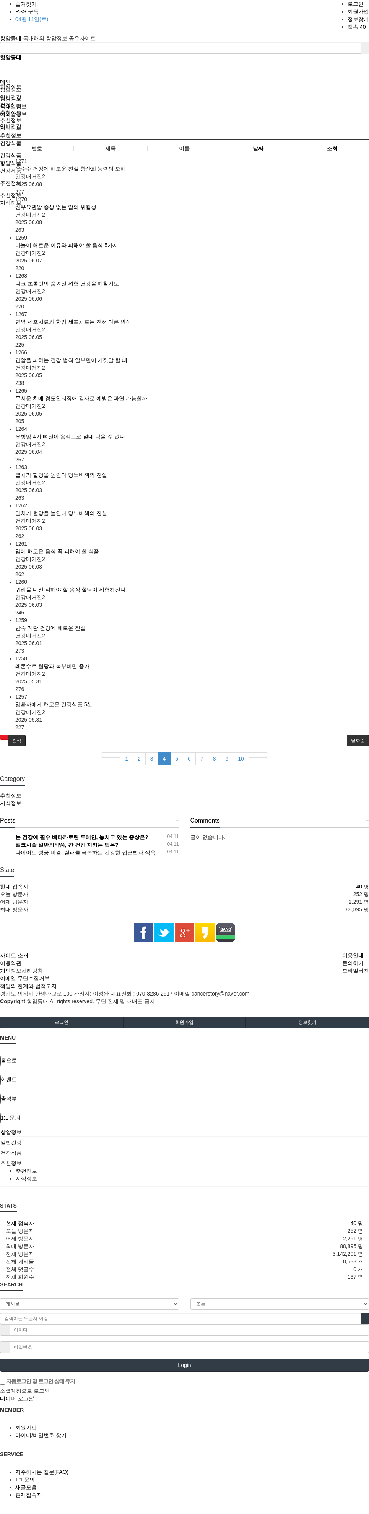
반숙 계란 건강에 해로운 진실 (50, 628)
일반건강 (10, 97)
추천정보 (10, 112)
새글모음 (26, 1487)
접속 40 (357, 27)
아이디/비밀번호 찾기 (41, 1435)
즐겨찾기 (26, 4)
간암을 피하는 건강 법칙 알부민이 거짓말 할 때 (71, 360)
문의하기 (353, 963)
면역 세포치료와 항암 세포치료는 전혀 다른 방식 (73, 322)
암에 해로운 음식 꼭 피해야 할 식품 (57, 551)
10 (241, 759)
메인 (5, 82)
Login (184, 1365)
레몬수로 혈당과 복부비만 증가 (52, 666)
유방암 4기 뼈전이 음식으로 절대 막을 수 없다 (70, 437)
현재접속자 (28, 1495)
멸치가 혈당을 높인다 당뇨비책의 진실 (61, 475)
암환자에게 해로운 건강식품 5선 (53, 704)
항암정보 (10, 89)
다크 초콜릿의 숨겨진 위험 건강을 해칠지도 (67, 283)
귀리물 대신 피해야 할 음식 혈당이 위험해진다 (70, 590)
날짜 (258, 148)
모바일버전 (355, 971)
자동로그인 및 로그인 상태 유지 (37, 1381)
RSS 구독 (27, 11)
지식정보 (10, 128)
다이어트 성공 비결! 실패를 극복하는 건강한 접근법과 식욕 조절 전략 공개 (103, 852)
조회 (332, 148)
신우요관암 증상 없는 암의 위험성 (55, 207)
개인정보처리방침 (21, 971)
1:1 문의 (25, 1480)
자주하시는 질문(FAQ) (41, 1472)
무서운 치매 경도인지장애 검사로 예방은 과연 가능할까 (81, 398)
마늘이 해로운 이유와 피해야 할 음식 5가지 (66, 245)
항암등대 (11, 38)
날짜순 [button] (358, 740)
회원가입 (358, 11)
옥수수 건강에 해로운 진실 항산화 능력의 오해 (70, 169)
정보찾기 (358, 19)
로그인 (356, 4)
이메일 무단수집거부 (25, 978)
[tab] (184, 1132)
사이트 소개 (14, 955)
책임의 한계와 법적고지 (28, 986)
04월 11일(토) (31, 19)
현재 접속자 (14, 886)
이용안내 (353, 955)
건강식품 (10, 105)
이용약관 (10, 963)
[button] (4, 737)
